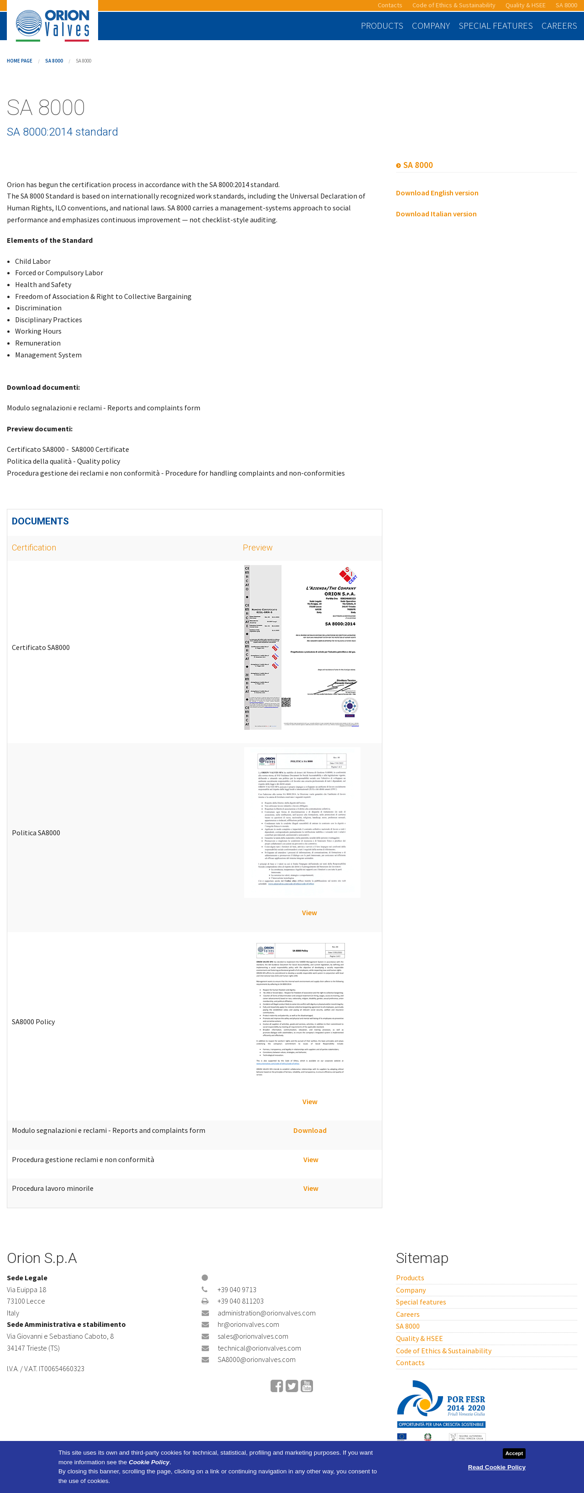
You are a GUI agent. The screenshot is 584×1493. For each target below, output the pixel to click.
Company (431, 25)
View (309, 912)
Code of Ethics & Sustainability (453, 5)
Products (382, 25)
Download (310, 1130)
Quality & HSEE (526, 5)
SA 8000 (566, 5)
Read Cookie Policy (497, 1467)
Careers (559, 25)
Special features (496, 25)
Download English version (437, 192)
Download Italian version (436, 213)
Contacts (390, 5)
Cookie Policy (149, 1462)
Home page (19, 61)
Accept (514, 1453)
